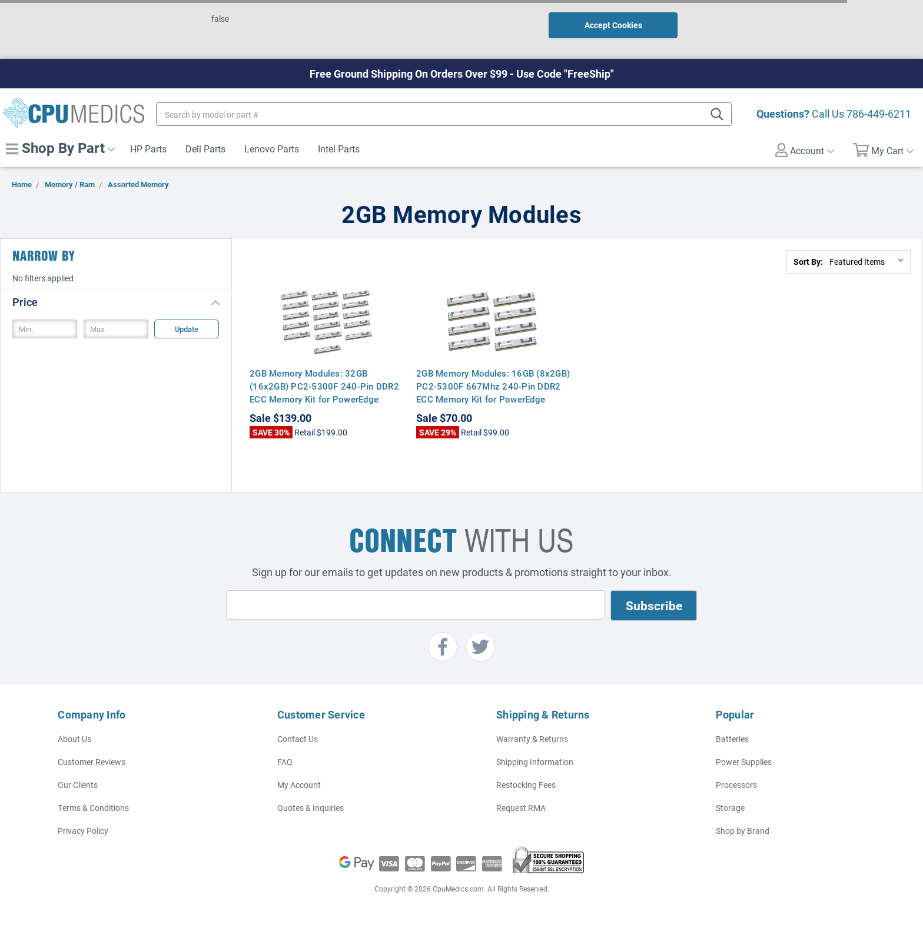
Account (804, 150)
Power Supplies (744, 761)
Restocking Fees (526, 784)
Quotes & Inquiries (310, 807)
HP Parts (148, 148)
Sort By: (808, 261)
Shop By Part (60, 147)
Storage (730, 807)
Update (186, 329)
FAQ (285, 761)
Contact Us (297, 738)
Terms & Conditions (93, 807)
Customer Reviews (91, 761)
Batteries (732, 738)
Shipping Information (534, 761)
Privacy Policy (83, 830)
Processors (736, 784)
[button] (116, 302)
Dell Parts (205, 148)
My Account (299, 784)
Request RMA (521, 807)
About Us (74, 738)
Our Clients (78, 784)
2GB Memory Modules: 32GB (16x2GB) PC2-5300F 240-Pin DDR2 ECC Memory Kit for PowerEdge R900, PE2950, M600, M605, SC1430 (326, 392)
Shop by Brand (742, 830)
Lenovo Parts (271, 148)
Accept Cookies (613, 25)
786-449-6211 (878, 114)
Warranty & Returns (532, 738)
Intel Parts (339, 148)
